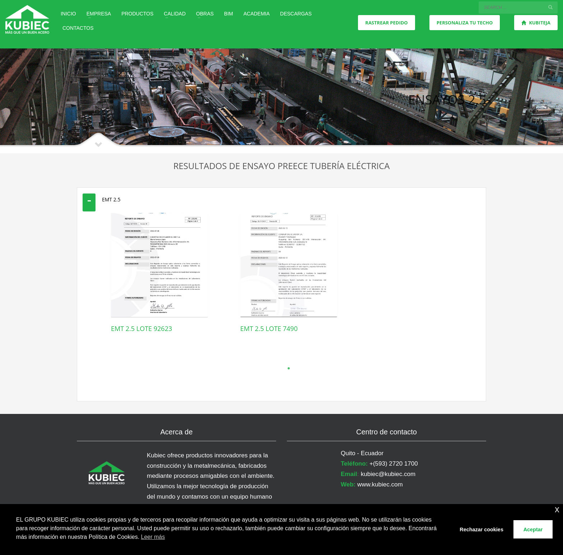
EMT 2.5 (111, 199)
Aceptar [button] (533, 529)
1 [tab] (289, 368)
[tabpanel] (159, 283)
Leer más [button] (153, 537)
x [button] (557, 509)
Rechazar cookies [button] (481, 529)
